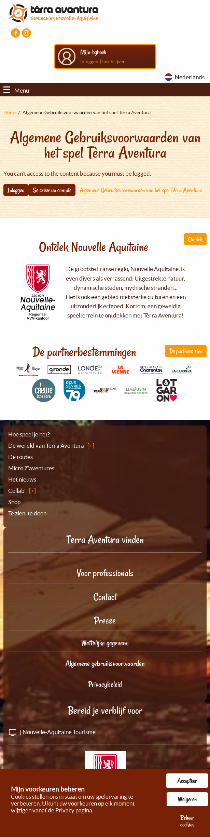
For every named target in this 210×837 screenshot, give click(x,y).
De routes (20, 457)
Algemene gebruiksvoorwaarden (105, 663)
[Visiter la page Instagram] (26, 33)
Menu (16, 90)
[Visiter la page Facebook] (15, 33)
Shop (14, 502)
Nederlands (190, 77)
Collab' (17, 490)
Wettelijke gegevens (105, 643)
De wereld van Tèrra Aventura (46, 445)
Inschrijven (114, 61)
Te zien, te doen (27, 513)
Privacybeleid (105, 684)
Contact (105, 597)
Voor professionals (105, 573)
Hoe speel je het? (29, 434)
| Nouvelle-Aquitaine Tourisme (52, 732)
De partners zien (185, 351)
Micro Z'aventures (31, 468)
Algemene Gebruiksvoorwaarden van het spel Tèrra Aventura (141, 190)
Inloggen (89, 61)
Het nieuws (22, 479)
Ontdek (195, 239)
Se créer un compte (52, 190)
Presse (105, 620)
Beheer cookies (187, 820)
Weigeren (187, 799)
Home (9, 112)
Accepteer (187, 781)
